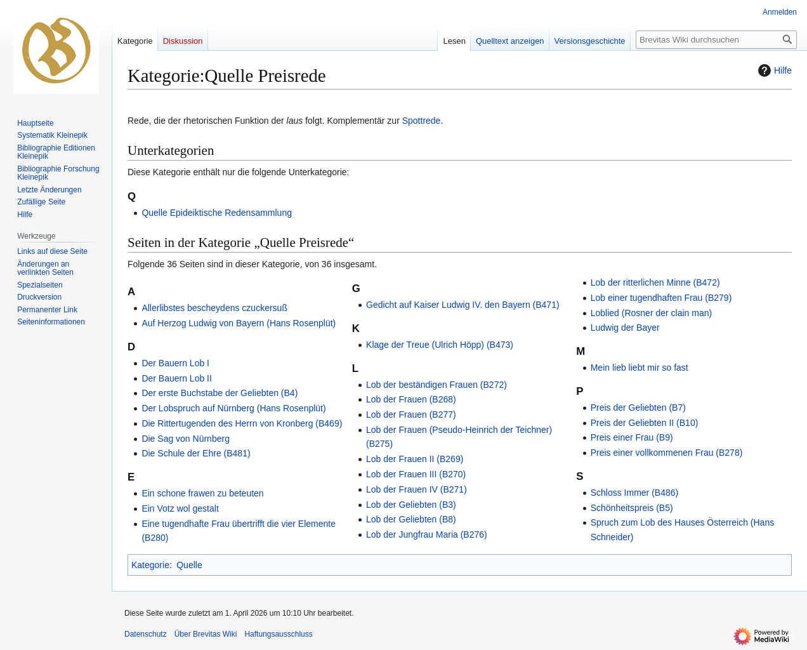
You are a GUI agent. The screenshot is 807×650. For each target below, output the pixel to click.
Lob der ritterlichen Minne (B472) (655, 282)
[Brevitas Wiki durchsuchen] (716, 39)
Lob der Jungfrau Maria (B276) (426, 534)
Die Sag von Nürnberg (185, 439)
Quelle (189, 565)
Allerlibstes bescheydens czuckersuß (214, 308)
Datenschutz (145, 634)
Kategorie (150, 565)
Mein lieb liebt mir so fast (639, 367)
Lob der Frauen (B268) (411, 399)
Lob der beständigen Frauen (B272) (436, 385)
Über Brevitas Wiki (205, 634)
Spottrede (421, 121)
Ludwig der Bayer (625, 327)
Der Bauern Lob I (175, 363)
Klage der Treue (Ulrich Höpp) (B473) (439, 345)
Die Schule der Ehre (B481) (195, 453)
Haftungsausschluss (278, 634)
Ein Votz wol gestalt (179, 508)
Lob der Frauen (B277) (411, 414)
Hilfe (773, 70)
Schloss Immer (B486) (634, 493)
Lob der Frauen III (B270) (416, 474)
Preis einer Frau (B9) (632, 437)
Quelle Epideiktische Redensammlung (216, 213)
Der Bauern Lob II (176, 378)
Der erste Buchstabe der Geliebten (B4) (219, 393)
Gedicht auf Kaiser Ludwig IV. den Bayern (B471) (463, 305)
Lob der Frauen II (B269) (414, 459)
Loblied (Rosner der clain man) (651, 313)
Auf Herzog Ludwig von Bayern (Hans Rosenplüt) (238, 323)
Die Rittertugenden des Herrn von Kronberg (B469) (241, 423)
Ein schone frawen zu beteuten (202, 493)
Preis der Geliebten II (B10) (645, 423)
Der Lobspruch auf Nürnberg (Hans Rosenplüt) (233, 408)
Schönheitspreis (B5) (632, 508)
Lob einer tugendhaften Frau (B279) (661, 298)
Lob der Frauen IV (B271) (416, 489)
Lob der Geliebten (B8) (411, 519)
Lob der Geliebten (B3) (411, 505)
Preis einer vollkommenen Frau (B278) (667, 453)
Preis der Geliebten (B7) (638, 407)
